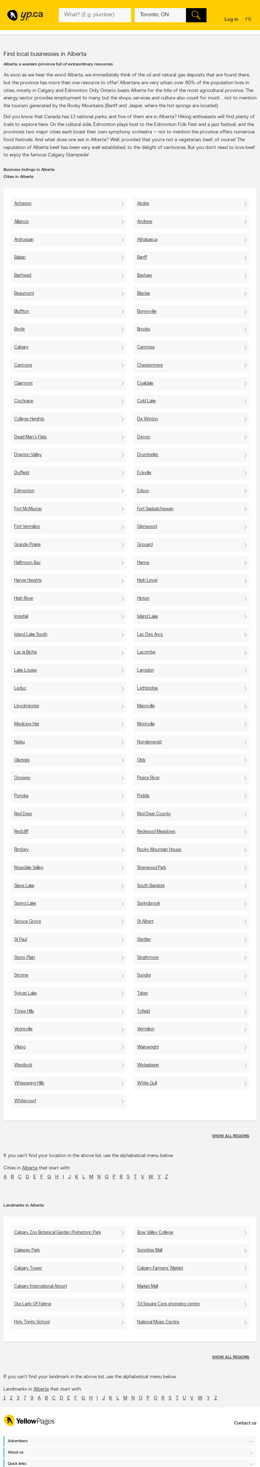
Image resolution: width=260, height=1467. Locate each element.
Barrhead (22, 275)
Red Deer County (154, 814)
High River (23, 598)
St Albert (145, 921)
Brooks (143, 329)
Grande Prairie (27, 544)
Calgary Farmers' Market (160, 1268)
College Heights (29, 419)
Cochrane (23, 401)
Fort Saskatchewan (155, 509)
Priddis (143, 796)
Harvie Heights (28, 580)
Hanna (143, 562)
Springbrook (148, 903)
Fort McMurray (28, 509)
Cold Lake (146, 401)
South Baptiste (151, 886)
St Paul (20, 939)
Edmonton (24, 491)
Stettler (144, 939)
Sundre (144, 975)
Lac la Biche (25, 652)
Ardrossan (24, 239)
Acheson (23, 203)
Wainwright (148, 1047)
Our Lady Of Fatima (32, 1304)
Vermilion (145, 1029)
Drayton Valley (28, 455)
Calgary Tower (28, 1268)
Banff (142, 257)
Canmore (23, 365)
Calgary (21, 347)
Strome (21, 975)
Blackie (143, 293)
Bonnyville (147, 311)
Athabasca (147, 239)
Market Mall (147, 1286)
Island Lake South (30, 634)
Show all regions (230, 1136)
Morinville (146, 724)
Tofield (143, 1011)
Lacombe (146, 652)
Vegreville (23, 1029)
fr (249, 20)
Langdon (145, 670)
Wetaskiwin (148, 1065)
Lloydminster (26, 706)
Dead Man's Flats (30, 437)
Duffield (21, 473)
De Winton (147, 419)
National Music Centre (158, 1322)
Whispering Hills (29, 1083)
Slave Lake (24, 886)
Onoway (22, 778)
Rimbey (21, 849)
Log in (231, 19)
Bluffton (21, 311)
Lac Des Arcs (150, 634)
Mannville (146, 706)
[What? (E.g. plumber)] (95, 15)
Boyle (19, 329)
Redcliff (21, 831)
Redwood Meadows (156, 831)
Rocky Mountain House (159, 849)
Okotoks (22, 760)
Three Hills (24, 1011)
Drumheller (147, 455)
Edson (143, 491)
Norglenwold (149, 742)
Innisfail (21, 616)
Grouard (145, 544)
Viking (20, 1047)
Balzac (20, 257)
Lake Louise (25, 670)
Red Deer (23, 814)
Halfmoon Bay (27, 562)
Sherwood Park (151, 867)
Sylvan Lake (25, 993)
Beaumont (24, 293)
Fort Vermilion (27, 526)
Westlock (23, 1065)
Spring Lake (25, 903)
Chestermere (150, 365)
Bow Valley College (155, 1232)
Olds (141, 760)
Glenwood (147, 526)
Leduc (20, 688)
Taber (142, 993)
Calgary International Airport (40, 1286)
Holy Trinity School (32, 1322)
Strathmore (148, 957)
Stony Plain (24, 957)
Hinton (143, 598)
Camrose (146, 347)
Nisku (19, 742)
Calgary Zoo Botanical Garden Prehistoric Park (57, 1232)
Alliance (21, 221)
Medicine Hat (26, 724)
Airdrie (143, 203)
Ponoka (21, 796)
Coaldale (145, 383)
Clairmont (23, 383)
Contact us (245, 1423)
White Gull (147, 1083)
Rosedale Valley (29, 867)
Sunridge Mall (149, 1250)
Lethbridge (147, 688)
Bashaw (144, 275)
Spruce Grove (27, 921)
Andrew (144, 221)
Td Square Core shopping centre (168, 1304)
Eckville (144, 473)
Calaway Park (27, 1250)
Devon (143, 437)
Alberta (30, 1168)
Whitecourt (25, 1101)
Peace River (148, 778)
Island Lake (147, 616)
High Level (147, 580)
